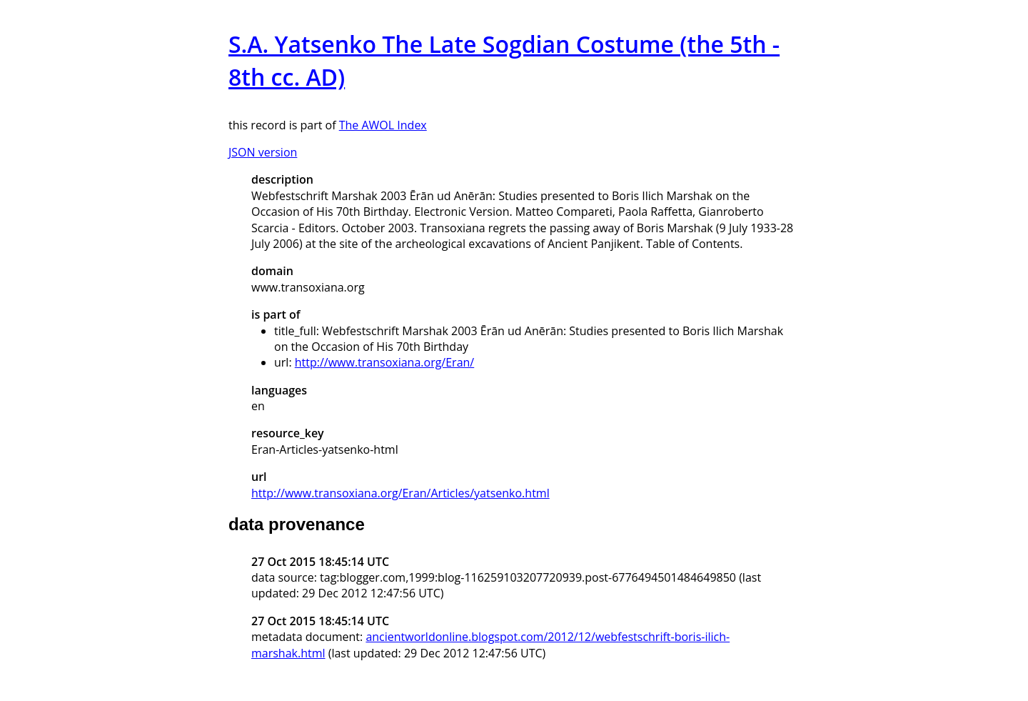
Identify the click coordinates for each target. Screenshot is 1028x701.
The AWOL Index (383, 125)
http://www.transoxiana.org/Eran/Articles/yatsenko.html (400, 493)
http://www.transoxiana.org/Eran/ (384, 362)
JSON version (262, 152)
